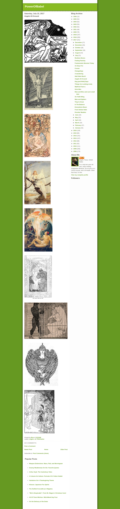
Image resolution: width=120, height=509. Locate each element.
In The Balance (80, 104)
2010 (75, 146)
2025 (75, 19)
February (78, 125)
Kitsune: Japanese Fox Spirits (39, 484)
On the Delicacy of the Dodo (38, 501)
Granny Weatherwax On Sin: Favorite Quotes (44, 468)
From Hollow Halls (81, 110)
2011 (75, 143)
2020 (75, 32)
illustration (40, 439)
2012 (75, 141)
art (35, 439)
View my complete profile (79, 175)
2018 (75, 37)
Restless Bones (80, 58)
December (78, 42)
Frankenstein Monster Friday (84, 63)
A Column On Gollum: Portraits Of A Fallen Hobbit (45, 476)
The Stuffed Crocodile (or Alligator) (40, 489)
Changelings (79, 71)
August (77, 53)
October (78, 47)
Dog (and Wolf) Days (81, 81)
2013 (75, 138)
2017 (75, 40)
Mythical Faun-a (80, 86)
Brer (82, 158)
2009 (75, 149)
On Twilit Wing (79, 97)
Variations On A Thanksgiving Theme (41, 480)
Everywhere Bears (81, 107)
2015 (75, 133)
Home (46, 449)
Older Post (64, 449)
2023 (75, 24)
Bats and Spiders (80, 99)
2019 (75, 34)
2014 (75, 135)
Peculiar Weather (80, 112)
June (77, 115)
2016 (75, 130)
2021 (75, 29)
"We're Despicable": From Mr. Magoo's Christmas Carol (47, 493)
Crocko (77, 68)
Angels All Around (81, 79)
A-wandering (79, 74)
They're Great (79, 102)
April (77, 120)
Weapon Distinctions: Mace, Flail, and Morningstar (46, 463)
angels (31, 439)
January (78, 128)
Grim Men (78, 89)
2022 (75, 27)
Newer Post (28, 449)
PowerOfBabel (34, 6)
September (79, 50)
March (77, 122)
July (76, 55)
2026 (75, 16)
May (76, 117)
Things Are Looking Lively (83, 84)
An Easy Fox (79, 66)
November (78, 45)
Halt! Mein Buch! (80, 76)
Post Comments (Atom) (41, 453)
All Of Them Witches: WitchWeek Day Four (43, 497)
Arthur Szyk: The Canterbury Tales (40, 472)
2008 (75, 151)
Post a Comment (30, 446)
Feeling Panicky (80, 60)
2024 (75, 21)
